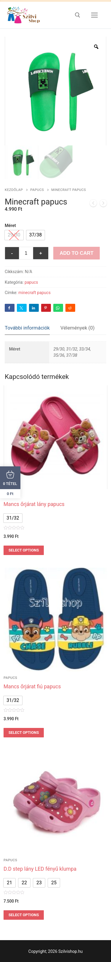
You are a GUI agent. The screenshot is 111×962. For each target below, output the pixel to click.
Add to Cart (76, 253)
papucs (37, 190)
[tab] (27, 328)
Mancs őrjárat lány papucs (34, 504)
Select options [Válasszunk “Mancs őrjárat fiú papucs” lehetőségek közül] (24, 732)
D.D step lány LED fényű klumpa (40, 869)
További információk (27, 328)
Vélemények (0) (77, 328)
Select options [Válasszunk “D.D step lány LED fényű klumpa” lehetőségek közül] (24, 915)
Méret (10, 225)
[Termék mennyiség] (26, 253)
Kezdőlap (14, 190)
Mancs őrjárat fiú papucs (32, 687)
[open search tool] (77, 15)
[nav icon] (94, 15)
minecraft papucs (34, 292)
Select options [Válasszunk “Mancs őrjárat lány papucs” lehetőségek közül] (24, 550)
